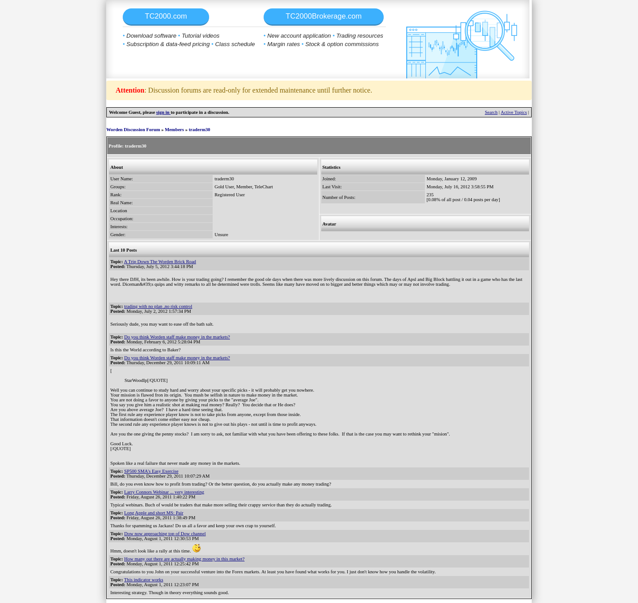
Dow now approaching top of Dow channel (165, 533)
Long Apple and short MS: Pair (153, 512)
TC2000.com (166, 16)
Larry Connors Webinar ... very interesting (164, 492)
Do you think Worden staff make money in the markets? (177, 337)
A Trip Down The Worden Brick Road (160, 261)
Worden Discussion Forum (133, 129)
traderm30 (199, 129)
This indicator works (143, 579)
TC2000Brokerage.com (324, 16)
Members (174, 129)
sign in (163, 112)
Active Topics (514, 112)
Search (491, 112)
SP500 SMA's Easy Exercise (151, 471)
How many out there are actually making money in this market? (184, 558)
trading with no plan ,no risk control (158, 306)
